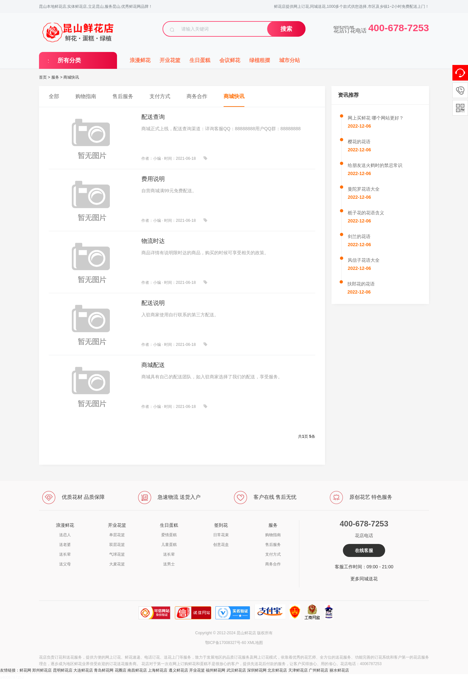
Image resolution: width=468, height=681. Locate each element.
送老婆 (65, 544)
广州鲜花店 (318, 670)
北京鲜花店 (277, 670)
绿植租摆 (259, 60)
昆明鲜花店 (62, 670)
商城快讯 (71, 77)
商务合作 (197, 96)
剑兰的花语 (359, 236)
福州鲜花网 (215, 670)
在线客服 (364, 550)
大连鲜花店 (83, 670)
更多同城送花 (364, 578)
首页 (43, 77)
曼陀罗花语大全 (364, 189)
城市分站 (289, 60)
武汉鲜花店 (236, 670)
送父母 (65, 564)
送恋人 (65, 535)
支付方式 (160, 96)
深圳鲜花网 (256, 670)
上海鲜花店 (157, 670)
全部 (54, 96)
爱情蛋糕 (169, 535)
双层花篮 (117, 544)
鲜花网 (25, 670)
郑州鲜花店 (42, 670)
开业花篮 (170, 60)
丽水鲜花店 (339, 670)
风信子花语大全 (364, 260)
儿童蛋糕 (169, 544)
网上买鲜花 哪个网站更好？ (376, 117)
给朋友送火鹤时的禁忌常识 (375, 165)
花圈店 (120, 670)
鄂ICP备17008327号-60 (225, 642)
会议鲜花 (229, 60)
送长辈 (65, 554)
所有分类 (69, 60)
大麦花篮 (117, 564)
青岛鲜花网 (103, 670)
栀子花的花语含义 (366, 212)
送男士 (169, 564)
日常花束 (221, 535)
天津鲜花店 (298, 670)
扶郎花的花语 (361, 283)
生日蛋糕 (199, 60)
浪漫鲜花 (140, 60)
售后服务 (122, 96)
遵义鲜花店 (178, 670)
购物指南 (85, 96)
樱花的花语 (359, 141)
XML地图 (255, 642)
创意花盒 (221, 544)
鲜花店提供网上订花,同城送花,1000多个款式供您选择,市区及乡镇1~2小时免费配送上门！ (351, 6)
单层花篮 (117, 535)
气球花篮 (117, 554)
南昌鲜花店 (137, 670)
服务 (55, 77)
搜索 (286, 29)
